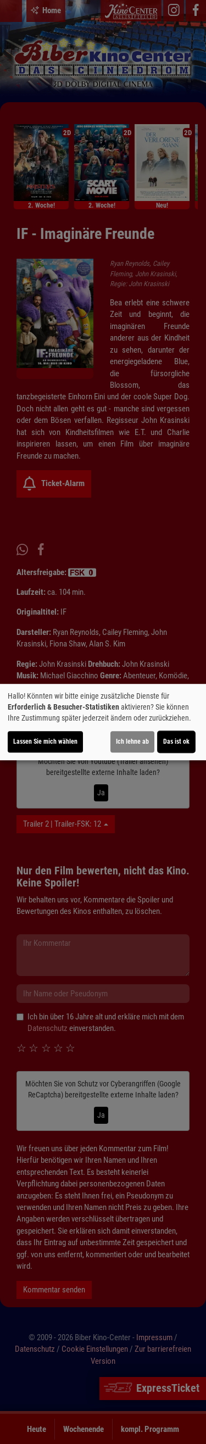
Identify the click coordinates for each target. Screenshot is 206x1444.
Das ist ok (176, 741)
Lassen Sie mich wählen (45, 741)
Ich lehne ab (132, 741)
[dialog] (103, 722)
